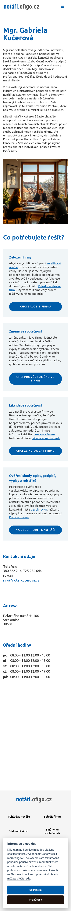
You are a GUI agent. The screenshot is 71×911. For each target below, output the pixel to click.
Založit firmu (52, 816)
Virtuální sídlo (18, 831)
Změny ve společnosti (52, 831)
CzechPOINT (39, 509)
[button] (62, 6)
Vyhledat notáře (19, 816)
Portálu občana (19, 517)
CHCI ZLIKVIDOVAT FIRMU (35, 450)
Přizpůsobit (35, 899)
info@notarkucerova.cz (21, 580)
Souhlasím (35, 889)
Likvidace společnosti (46, 438)
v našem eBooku (44, 434)
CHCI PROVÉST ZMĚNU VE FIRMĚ (35, 378)
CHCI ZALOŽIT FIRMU (35, 306)
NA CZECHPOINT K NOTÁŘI (35, 529)
